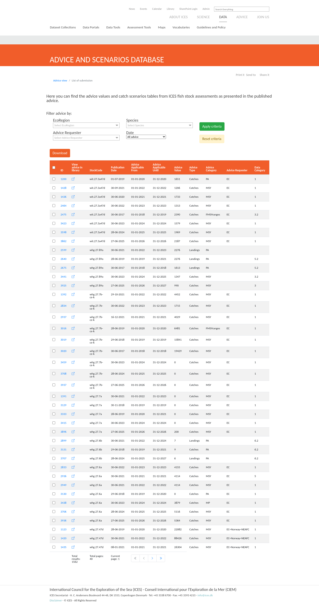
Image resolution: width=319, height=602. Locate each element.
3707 (63, 458)
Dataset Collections (63, 27)
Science (203, 17)
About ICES (178, 17)
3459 (63, 362)
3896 (63, 431)
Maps (161, 27)
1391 (63, 396)
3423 (63, 223)
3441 (63, 276)
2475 (63, 214)
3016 (63, 328)
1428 (63, 187)
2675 (63, 267)
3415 (63, 422)
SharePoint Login (188, 8)
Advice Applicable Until (159, 167)
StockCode (96, 170)
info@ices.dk (205, 595)
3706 (63, 511)
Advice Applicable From (137, 167)
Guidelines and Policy (211, 27)
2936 (63, 476)
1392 (63, 294)
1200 (63, 179)
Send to (251, 75)
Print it (240, 75)
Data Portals (91, 27)
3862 (63, 241)
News (132, 8)
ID (62, 170)
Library (170, 8)
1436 (63, 196)
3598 (63, 232)
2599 (63, 250)
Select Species (136, 125)
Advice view (60, 80)
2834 (63, 305)
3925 (63, 285)
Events (143, 8)
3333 (63, 414)
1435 (63, 547)
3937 (63, 385)
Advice (242, 17)
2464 (63, 205)
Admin (206, 8)
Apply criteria (212, 126)
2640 (63, 259)
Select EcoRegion (64, 125)
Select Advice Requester (68, 137)
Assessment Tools (139, 27)
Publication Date (117, 169)
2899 (63, 440)
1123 (63, 529)
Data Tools (113, 27)
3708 (63, 373)
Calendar (157, 8)
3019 (63, 339)
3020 (63, 351)
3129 (63, 405)
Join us (263, 17)
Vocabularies (181, 27)
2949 (63, 485)
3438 (63, 502)
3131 (63, 449)
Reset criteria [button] (211, 139)
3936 (63, 520)
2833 (63, 467)
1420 (63, 538)
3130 (63, 493)
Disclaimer (56, 600)
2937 (63, 317)
